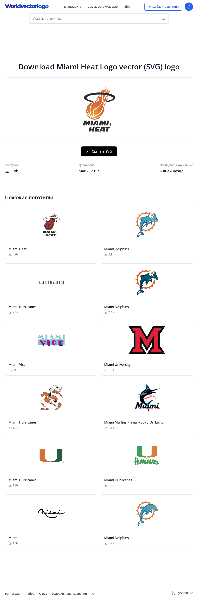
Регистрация (14, 594)
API (94, 594)
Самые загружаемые (103, 7)
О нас (43, 594)
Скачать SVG (99, 151)
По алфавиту (72, 7)
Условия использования (69, 594)
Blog (127, 7)
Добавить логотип (163, 7)
